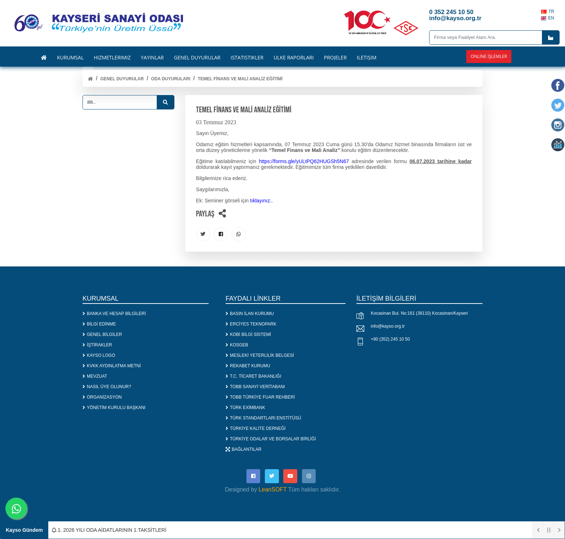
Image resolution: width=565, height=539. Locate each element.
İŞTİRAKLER (97, 345)
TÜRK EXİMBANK (245, 407)
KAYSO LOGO (99, 355)
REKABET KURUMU (248, 366)
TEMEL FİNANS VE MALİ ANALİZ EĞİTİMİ (240, 78)
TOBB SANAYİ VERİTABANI (255, 387)
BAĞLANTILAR (244, 449)
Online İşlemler (489, 56)
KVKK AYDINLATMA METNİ (112, 366)
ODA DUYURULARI (170, 78)
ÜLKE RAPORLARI (293, 57)
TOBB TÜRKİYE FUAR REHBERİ (260, 397)
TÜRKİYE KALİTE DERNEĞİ (256, 428)
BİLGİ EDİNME (99, 324)
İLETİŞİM (367, 57)
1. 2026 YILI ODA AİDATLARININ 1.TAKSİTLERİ (109, 530)
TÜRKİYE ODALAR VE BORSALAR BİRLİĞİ (271, 439)
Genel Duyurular (121, 78)
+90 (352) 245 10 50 (390, 339)
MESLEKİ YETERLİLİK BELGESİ (260, 355)
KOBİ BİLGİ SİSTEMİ (248, 334)
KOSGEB (237, 345)
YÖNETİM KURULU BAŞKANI (114, 407)
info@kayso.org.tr (388, 326)
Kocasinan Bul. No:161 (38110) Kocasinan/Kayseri (419, 313)
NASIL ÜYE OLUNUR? (107, 387)
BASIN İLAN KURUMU (250, 313)
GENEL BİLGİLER (102, 334)
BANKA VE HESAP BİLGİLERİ (114, 313)
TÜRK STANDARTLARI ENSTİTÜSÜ (263, 418)
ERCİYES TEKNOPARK (251, 324)
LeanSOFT (273, 491)
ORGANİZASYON (102, 397)
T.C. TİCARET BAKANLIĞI (253, 376)
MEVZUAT (95, 376)
